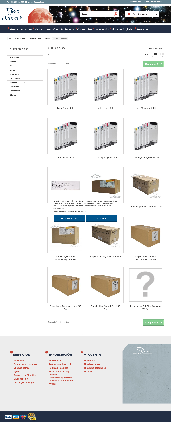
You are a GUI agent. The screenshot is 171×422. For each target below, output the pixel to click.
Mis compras (90, 361)
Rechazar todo (69, 218)
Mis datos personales (95, 368)
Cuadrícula (155, 55)
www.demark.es (145, 389)
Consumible (84, 29)
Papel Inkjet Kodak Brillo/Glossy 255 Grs (65, 258)
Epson (47, 38)
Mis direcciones (92, 364)
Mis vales (89, 371)
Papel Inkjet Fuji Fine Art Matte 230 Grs (145, 308)
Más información (60, 212)
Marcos (13, 29)
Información (60, 354)
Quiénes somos (22, 368)
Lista (162, 55)
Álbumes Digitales (122, 29)
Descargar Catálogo (24, 382)
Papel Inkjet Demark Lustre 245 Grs (65, 308)
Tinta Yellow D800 (65, 157)
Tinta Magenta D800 (145, 108)
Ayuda (17, 371)
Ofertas (13, 95)
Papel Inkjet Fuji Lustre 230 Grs (146, 206)
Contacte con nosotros (139, 2)
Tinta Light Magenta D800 (146, 157)
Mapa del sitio (21, 379)
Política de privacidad (60, 364)
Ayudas (53, 384)
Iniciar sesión (156, 2)
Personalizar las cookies (77, 212)
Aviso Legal (55, 361)
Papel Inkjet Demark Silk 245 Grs (105, 308)
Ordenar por (52, 55)
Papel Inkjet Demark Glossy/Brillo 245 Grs (145, 258)
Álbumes (26, 29)
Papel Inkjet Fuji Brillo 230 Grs (105, 256)
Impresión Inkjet (34, 38)
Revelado (142, 29)
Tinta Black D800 (65, 108)
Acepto (101, 218)
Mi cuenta (92, 354)
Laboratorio (101, 29)
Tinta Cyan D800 (105, 108)
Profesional (67, 29)
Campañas (51, 29)
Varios (38, 29)
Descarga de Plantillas (25, 375)
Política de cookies (58, 368)
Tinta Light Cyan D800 (105, 157)
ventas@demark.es (142, 384)
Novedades (14, 58)
